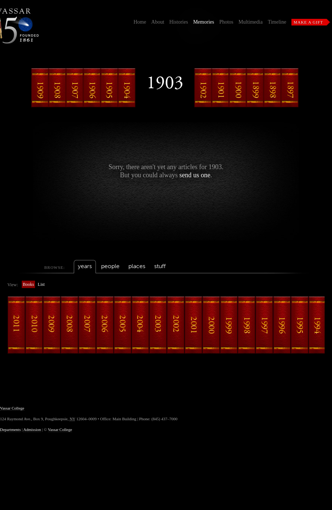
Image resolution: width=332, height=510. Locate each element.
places (136, 266)
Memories (203, 22)
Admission (32, 429)
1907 (75, 87)
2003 (158, 325)
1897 (290, 87)
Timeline (277, 22)
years (85, 266)
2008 (69, 325)
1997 (264, 325)
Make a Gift (308, 22)
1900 (238, 87)
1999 (229, 325)
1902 (203, 87)
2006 (105, 325)
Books (28, 284)
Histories (178, 22)
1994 (317, 325)
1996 (282, 325)
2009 (51, 325)
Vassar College (12, 408)
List (41, 284)
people (110, 266)
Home (140, 22)
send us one (194, 175)
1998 (246, 325)
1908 (57, 87)
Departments (10, 429)
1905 (109, 87)
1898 (272, 87)
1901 (220, 87)
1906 (92, 87)
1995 (299, 325)
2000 (211, 325)
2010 (34, 325)
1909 (40, 87)
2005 (122, 325)
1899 (255, 87)
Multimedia (251, 22)
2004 (140, 325)
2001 (193, 325)
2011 (16, 325)
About (157, 22)
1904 (127, 87)
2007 (87, 325)
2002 (175, 325)
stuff (160, 266)
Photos (226, 22)
